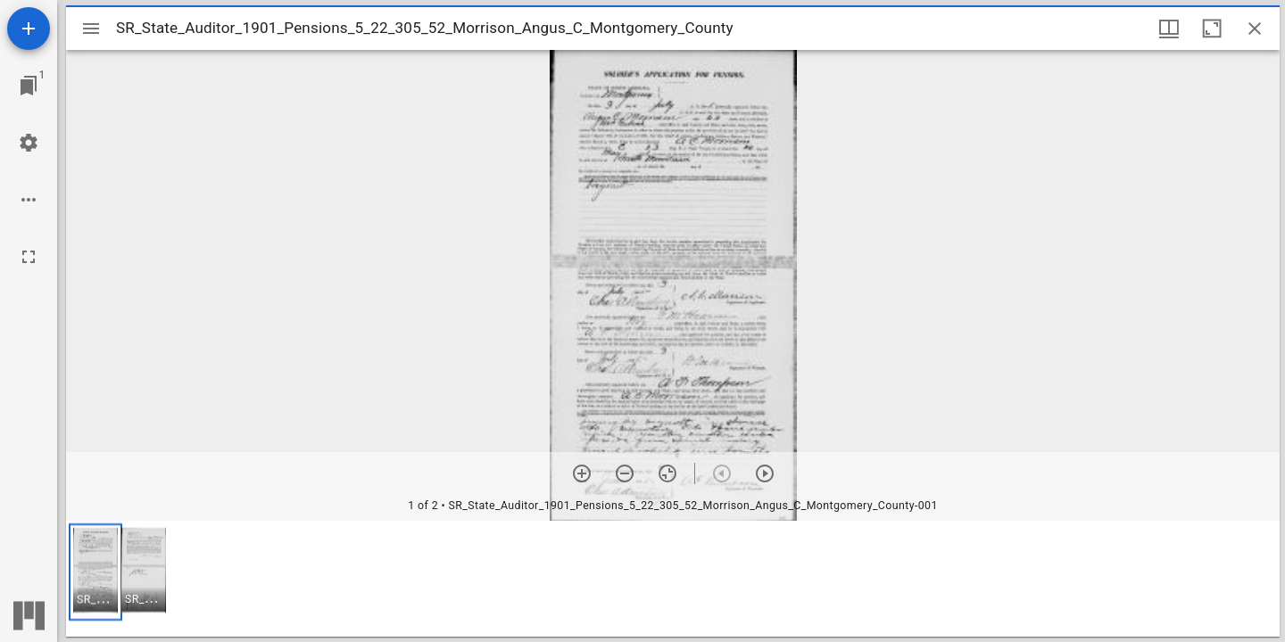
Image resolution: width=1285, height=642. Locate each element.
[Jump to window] (28, 85)
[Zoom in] (581, 473)
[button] (95, 572)
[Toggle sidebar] (91, 28)
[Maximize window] (1211, 28)
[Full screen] (28, 256)
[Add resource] (28, 28)
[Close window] (1254, 28)
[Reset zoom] (667, 473)
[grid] (673, 579)
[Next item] (764, 473)
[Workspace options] (28, 199)
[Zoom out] (624, 473)
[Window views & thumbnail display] (1169, 28)
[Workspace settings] (28, 142)
